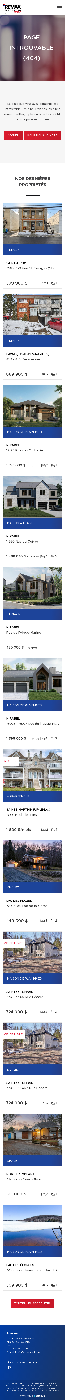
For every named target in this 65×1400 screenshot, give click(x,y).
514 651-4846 (20, 1349)
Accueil (13, 135)
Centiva (39, 1396)
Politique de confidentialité (41, 1388)
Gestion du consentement (46, 1391)
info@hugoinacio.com (29, 1352)
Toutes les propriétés (32, 1303)
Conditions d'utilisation (17, 1391)
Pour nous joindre (42, 135)
